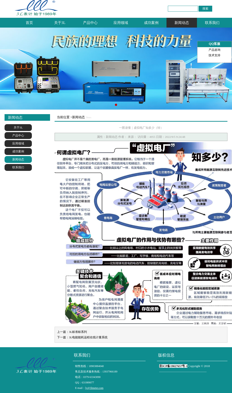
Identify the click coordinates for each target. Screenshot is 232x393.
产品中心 (90, 23)
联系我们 (212, 23)
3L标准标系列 (78, 332)
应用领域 (120, 23)
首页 (29, 23)
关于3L (60, 23)
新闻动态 (181, 23)
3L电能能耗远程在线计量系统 (88, 337)
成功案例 (151, 23)
